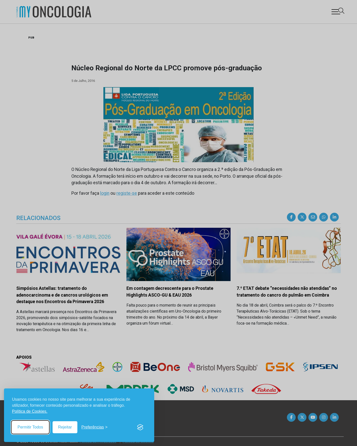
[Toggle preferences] (94, 427)
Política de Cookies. (29, 411)
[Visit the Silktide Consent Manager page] (140, 427)
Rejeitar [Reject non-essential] (65, 427)
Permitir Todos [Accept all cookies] (30, 427)
